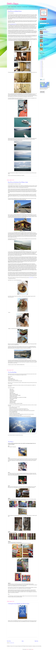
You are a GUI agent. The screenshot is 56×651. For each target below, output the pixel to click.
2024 (41, 62)
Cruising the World (13, 6)
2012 (41, 75)
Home (23, 641)
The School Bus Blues (12, 372)
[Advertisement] (44, 107)
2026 (41, 54)
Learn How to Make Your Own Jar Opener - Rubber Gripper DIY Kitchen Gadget (46, 40)
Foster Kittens (19, 6)
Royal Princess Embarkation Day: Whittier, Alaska (18, 182)
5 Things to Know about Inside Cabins (45, 48)
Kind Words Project (25, 6)
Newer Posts (9, 641)
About (9, 6)
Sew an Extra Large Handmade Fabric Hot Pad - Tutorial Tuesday (46, 32)
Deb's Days (12, 3)
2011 (41, 76)
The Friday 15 (10, 441)
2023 (41, 63)
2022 (41, 64)
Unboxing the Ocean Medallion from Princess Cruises (18, 603)
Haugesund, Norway (45, 35)
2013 (41, 74)
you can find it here (31, 277)
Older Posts (36, 641)
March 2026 (42, 55)
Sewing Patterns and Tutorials (33, 6)
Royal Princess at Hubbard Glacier (15, 11)
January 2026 (42, 59)
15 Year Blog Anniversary (44, 56)
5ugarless (28, 649)
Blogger (32, 649)
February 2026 (43, 58)
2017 (41, 70)
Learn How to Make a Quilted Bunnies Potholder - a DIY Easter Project (46, 44)
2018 (41, 69)
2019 (41, 68)
